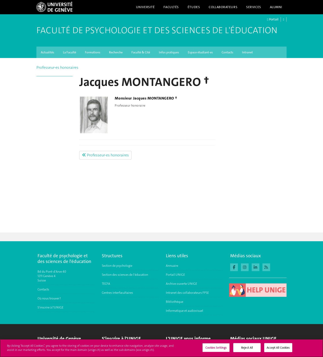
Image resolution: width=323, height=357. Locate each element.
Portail (272, 19)
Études (194, 7)
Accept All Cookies (278, 349)
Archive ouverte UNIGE (181, 284)
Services (253, 7)
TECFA (106, 284)
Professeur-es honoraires (57, 67)
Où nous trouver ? (49, 298)
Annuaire (172, 266)
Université (145, 7)
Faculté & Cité (140, 52)
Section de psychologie (117, 266)
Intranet (247, 52)
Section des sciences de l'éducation (125, 275)
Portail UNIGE (175, 275)
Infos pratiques (169, 52)
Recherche (116, 52)
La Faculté (69, 52)
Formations (92, 52)
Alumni (276, 7)
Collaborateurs (223, 7)
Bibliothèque (174, 302)
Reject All (247, 349)
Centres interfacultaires (117, 293)
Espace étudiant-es (200, 52)
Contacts (227, 52)
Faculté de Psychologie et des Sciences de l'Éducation (156, 30)
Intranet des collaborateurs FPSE (187, 293)
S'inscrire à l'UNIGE (50, 307)
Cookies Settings (216, 349)
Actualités (47, 52)
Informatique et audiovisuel (184, 311)
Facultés (171, 7)
